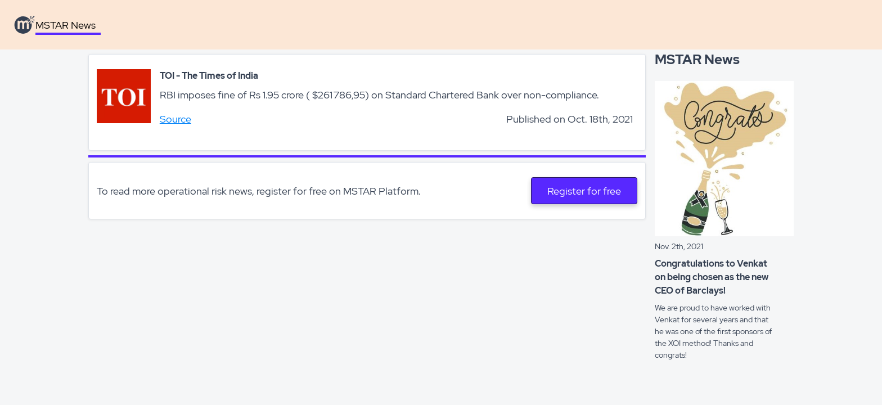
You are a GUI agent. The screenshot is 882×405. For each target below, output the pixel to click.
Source (175, 118)
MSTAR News (65, 25)
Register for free (584, 190)
